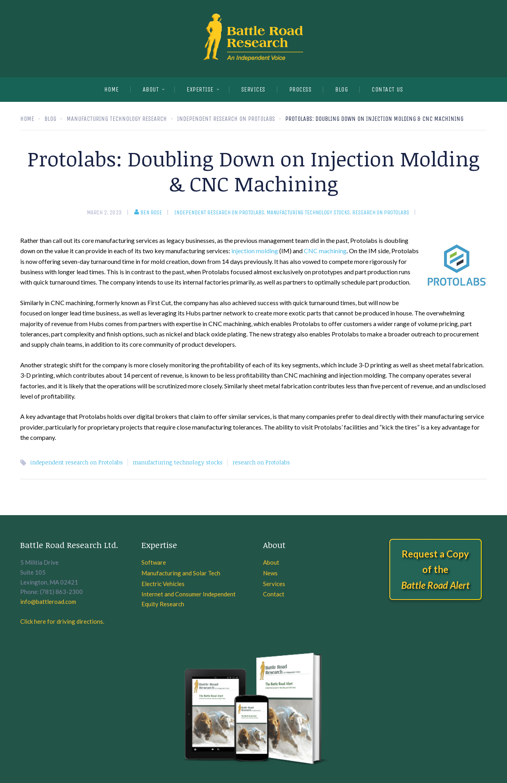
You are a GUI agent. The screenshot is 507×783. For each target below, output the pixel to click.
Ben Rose (148, 212)
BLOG (341, 89)
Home (111, 89)
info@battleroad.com (48, 601)
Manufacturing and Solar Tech (180, 573)
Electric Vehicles (163, 583)
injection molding (254, 250)
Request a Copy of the (435, 569)
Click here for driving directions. (62, 621)
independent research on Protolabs (76, 462)
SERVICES (253, 89)
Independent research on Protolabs (219, 212)
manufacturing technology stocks (308, 212)
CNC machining (325, 250)
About (151, 89)
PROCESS (300, 89)
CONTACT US (387, 89)
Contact (273, 594)
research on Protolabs (261, 462)
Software (153, 562)
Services (274, 583)
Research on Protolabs (380, 212)
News (270, 573)
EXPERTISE (200, 89)
